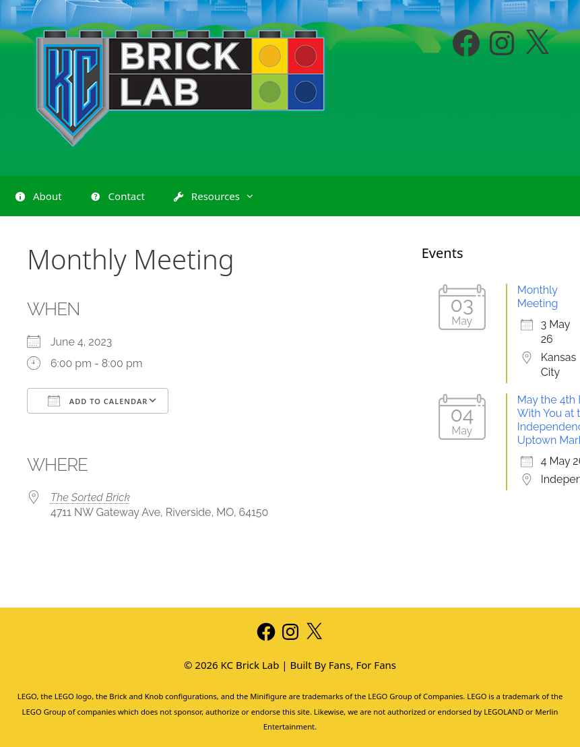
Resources (220, 196)
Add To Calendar (98, 401)
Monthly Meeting (537, 297)
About (37, 196)
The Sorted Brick (90, 497)
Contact (117, 196)
